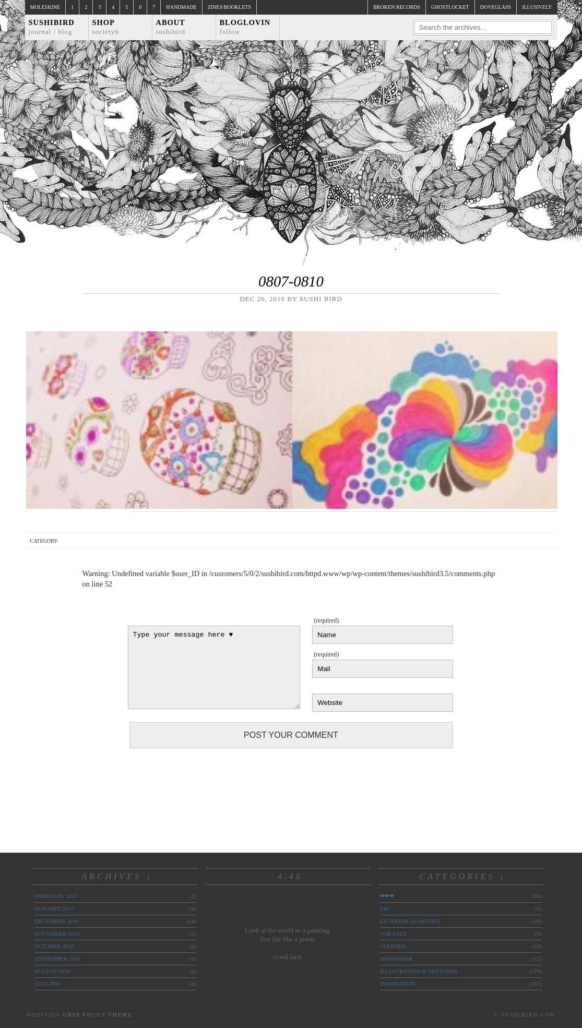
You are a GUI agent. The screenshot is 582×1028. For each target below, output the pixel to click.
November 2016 (56, 933)
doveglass (495, 7)
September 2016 (57, 958)
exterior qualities (410, 921)
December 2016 (56, 921)
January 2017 (54, 908)
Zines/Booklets (229, 7)
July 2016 (47, 984)
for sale (393, 933)
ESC (385, 908)
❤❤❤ (387, 896)
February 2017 (55, 896)
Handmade (181, 7)
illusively (537, 7)
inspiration (397, 984)
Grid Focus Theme (98, 1015)
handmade (396, 958)
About (171, 26)
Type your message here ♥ (214, 667)
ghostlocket (450, 7)
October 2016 (54, 946)
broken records (396, 7)
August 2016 (52, 971)
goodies (392, 946)
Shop (105, 26)
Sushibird (52, 26)
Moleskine (45, 7)
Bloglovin (245, 26)
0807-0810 (291, 281)
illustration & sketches (418, 971)
